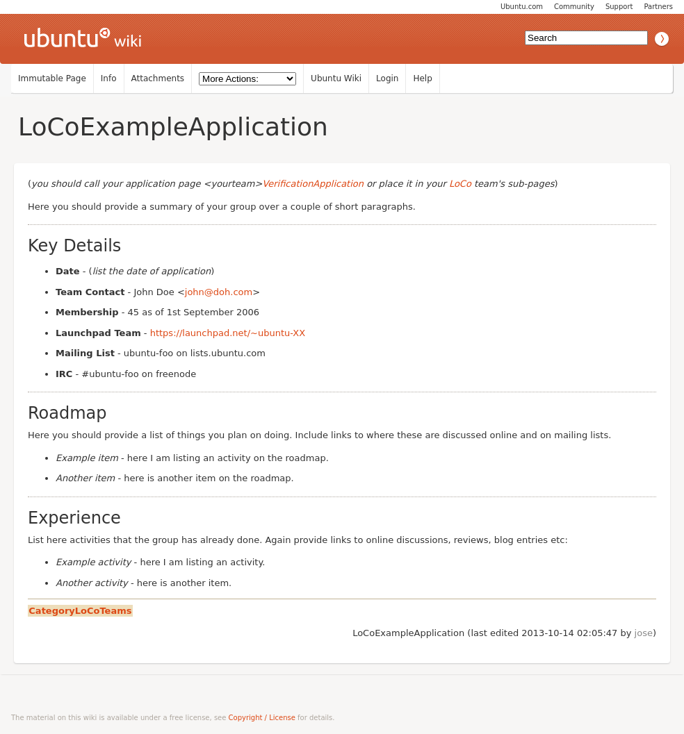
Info (109, 78)
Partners (658, 6)
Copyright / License (262, 718)
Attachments (158, 78)
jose (644, 633)
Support (619, 6)
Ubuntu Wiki (336, 78)
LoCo (460, 183)
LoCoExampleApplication (173, 126)
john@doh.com (218, 292)
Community (574, 6)
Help (422, 78)
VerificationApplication (313, 183)
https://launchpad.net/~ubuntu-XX (227, 333)
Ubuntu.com (521, 6)
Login (387, 78)
